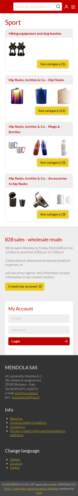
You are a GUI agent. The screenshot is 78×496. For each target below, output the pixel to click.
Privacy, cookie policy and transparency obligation (31, 488)
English (15, 467)
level (39, 492)
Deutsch (16, 463)
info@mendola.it (26, 393)
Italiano (15, 459)
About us (16, 418)
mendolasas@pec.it (26, 397)
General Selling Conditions (28, 422)
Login (39, 341)
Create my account (25, 286)
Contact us (17, 427)
